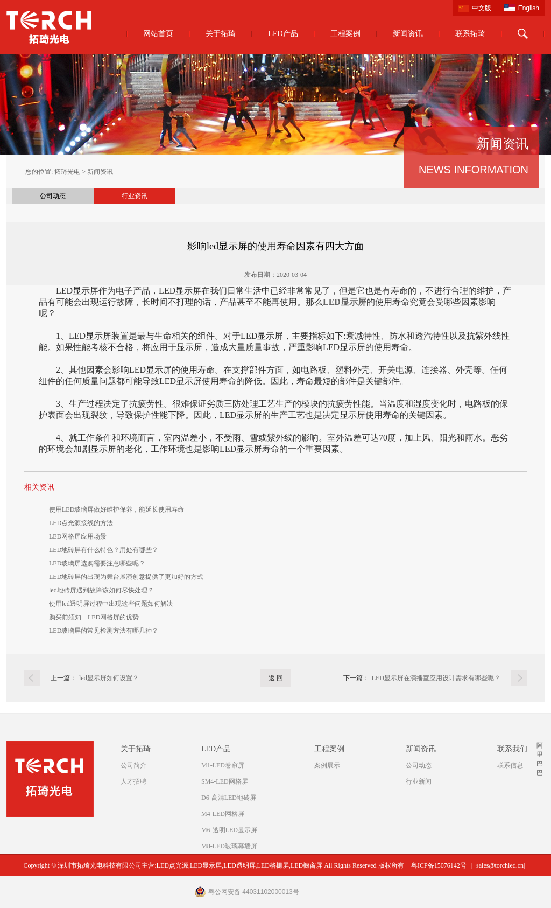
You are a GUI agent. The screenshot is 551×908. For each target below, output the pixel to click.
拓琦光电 (67, 172)
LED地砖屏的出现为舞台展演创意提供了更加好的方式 (126, 577)
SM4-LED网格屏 (224, 781)
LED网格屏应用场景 (78, 536)
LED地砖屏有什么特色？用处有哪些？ (103, 550)
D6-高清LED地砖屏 (228, 797)
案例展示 (327, 765)
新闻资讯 (408, 34)
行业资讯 (134, 196)
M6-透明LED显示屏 (229, 830)
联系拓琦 (470, 34)
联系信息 (510, 765)
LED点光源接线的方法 (81, 523)
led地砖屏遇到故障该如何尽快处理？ (101, 590)
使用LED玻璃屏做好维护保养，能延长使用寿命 (116, 509)
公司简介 (133, 765)
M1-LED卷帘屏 (222, 765)
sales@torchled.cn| (500, 865)
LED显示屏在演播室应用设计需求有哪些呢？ (436, 678)
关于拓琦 (221, 34)
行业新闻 (419, 781)
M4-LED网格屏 (222, 814)
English (528, 8)
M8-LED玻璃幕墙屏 (229, 846)
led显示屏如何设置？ (109, 678)
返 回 (276, 678)
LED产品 (283, 34)
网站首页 (158, 34)
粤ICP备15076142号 (439, 865)
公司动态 (53, 196)
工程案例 (345, 34)
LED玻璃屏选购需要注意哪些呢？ (97, 563)
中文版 (481, 8)
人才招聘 (133, 781)
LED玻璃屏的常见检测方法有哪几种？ (103, 630)
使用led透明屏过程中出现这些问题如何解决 (111, 603)
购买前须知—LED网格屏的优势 (94, 617)
